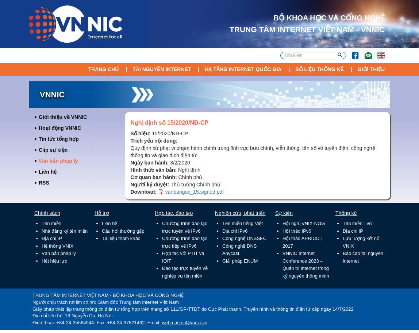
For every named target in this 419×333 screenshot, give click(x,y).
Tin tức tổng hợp (59, 139)
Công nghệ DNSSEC (244, 238)
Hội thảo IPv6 (296, 231)
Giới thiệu (371, 69)
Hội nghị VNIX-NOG (303, 223)
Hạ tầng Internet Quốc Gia (243, 69)
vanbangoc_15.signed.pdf (194, 192)
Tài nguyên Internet (161, 69)
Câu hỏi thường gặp (123, 231)
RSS (44, 183)
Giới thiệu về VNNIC (63, 117)
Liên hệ (48, 172)
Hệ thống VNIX (57, 246)
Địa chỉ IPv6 (235, 231)
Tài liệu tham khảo (121, 238)
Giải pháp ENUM (240, 261)
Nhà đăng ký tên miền (65, 231)
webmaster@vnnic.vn (184, 322)
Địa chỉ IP (52, 238)
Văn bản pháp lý (58, 161)
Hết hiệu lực (54, 261)
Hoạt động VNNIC (60, 128)
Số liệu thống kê (319, 69)
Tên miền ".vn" (358, 223)
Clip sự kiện (53, 150)
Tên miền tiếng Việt (242, 223)
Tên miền (51, 223)
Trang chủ (103, 69)
